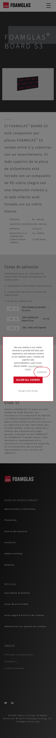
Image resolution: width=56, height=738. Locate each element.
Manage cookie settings (28, 391)
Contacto (42, 372)
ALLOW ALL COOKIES (28, 379)
